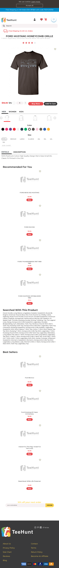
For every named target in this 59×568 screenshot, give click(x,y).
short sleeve (19, 329)
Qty (10, 103)
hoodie (10, 313)
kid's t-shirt (15, 338)
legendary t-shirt (48, 331)
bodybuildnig (7, 324)
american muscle (14, 315)
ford (30, 315)
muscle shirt (43, 324)
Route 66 (49, 313)
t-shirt (26, 329)
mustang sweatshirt (18, 327)
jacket (38, 338)
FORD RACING (29, 227)
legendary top (23, 343)
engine (5, 315)
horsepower (19, 318)
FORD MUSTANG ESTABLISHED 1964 (29, 297)
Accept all (29, 5)
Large (22, 139)
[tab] (6, 152)
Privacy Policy (9, 548)
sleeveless (20, 324)
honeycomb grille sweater (35, 327)
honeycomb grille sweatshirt (22, 322)
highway (6, 316)
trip (45, 320)
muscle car (37, 315)
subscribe (50, 505)
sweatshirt (41, 313)
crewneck (6, 327)
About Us (7, 544)
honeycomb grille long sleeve (36, 334)
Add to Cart (50, 104)
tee (31, 329)
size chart (6, 145)
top (30, 324)
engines (11, 318)
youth (45, 336)
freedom (45, 318)
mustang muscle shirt (10, 333)
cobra (49, 315)
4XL (51, 139)
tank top (14, 343)
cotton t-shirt (38, 329)
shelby (43, 315)
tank (26, 324)
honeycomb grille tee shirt (31, 331)
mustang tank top (16, 325)
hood (5, 313)
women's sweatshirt (18, 340)
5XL (4, 142)
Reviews (6, 556)
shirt (12, 329)
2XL (39, 139)
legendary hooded (40, 322)
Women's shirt (29, 342)
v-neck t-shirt (15, 336)
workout (35, 324)
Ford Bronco (29, 378)
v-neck (37, 342)
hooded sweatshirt (41, 316)
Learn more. (35, 2)
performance (29, 318)
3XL (45, 139)
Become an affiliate (39, 556)
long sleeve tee (8, 334)
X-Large (31, 139)
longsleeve (26, 313)
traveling (39, 320)
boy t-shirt (51, 336)
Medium (13, 139)
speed (5, 320)
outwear (44, 338)
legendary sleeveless (47, 333)
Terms (33, 548)
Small (4, 139)
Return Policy (36, 552)
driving (33, 320)
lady (21, 342)
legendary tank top (48, 325)
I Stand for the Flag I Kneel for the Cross (29, 447)
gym (14, 324)
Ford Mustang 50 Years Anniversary (29, 413)
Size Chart (7, 552)
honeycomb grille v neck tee (31, 336)
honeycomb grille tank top (29, 333)
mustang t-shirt (15, 331)
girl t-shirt (6, 338)
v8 (41, 318)
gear (9, 320)
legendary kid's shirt (27, 338)
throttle (15, 320)
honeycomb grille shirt (32, 325)
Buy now (36, 104)
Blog (5, 560)
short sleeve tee (49, 329)
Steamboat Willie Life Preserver (29, 481)
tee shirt (6, 331)
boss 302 (25, 315)
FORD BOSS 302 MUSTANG (29, 192)
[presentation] (29, 511)
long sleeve (17, 313)
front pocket (19, 316)
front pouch (28, 316)
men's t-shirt (19, 334)
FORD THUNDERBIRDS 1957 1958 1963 (29, 262)
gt (50, 318)
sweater (34, 313)
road (11, 316)
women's (29, 340)
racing (36, 318)
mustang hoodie (24, 320)
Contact (34, 544)
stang (9, 322)
